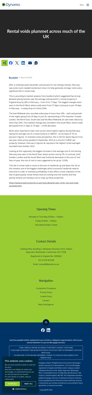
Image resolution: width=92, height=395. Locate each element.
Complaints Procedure (46, 288)
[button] (20, 389)
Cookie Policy (46, 296)
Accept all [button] (12, 384)
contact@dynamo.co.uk (49, 264)
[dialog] (20, 375)
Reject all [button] (28, 384)
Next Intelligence (46, 304)
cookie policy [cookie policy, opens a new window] (9, 379)
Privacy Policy (46, 292)
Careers (46, 300)
